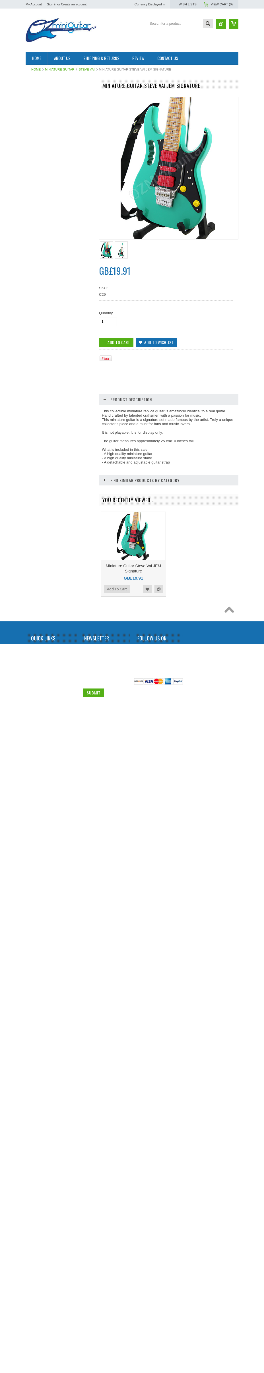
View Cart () (222, 4)
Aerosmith (36, 135)
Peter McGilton (40, 588)
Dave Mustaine (40, 299)
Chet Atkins (37, 270)
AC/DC (34, 125)
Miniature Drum (40, 106)
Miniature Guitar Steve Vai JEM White (59, 1268)
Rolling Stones (40, 665)
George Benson (41, 347)
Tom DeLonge (39, 771)
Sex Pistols (37, 675)
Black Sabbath (40, 202)
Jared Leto (37, 395)
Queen (34, 617)
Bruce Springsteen (43, 231)
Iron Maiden (38, 386)
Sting (32, 723)
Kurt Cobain (38, 482)
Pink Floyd (37, 597)
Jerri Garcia (37, 405)
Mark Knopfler (39, 501)
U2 (31, 781)
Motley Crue (38, 540)
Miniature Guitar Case (45, 810)
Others (34, 578)
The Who (36, 752)
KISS (32, 472)
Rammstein (37, 626)
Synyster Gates (40, 733)
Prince (33, 607)
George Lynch (39, 357)
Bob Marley (37, 212)
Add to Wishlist (75, 955)
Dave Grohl (37, 289)
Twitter (151, 1340)
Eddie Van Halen (41, 318)
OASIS (34, 569)
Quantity (106, 313)
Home (36, 69)
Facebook (141, 1340)
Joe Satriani (38, 424)
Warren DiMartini (41, 790)
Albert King (37, 144)
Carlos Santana (40, 260)
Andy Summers (40, 164)
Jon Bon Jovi (38, 443)
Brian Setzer (38, 222)
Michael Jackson (41, 520)
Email (88, 1360)
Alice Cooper (38, 154)
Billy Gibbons (39, 193)
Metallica (35, 511)
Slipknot (35, 684)
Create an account (73, 4)
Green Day (37, 366)
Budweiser (37, 251)
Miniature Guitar (59, 69)
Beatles (34, 183)
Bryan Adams (39, 241)
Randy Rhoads (40, 636)
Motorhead (37, 549)
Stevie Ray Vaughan (44, 713)
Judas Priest (38, 453)
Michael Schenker (42, 530)
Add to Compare (86, 955)
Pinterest (161, 1340)
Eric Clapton (38, 337)
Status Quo (37, 694)
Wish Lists (187, 4)
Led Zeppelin (38, 492)
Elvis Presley (38, 328)
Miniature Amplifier (43, 96)
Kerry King (37, 463)
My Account (34, 4)
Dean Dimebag (40, 309)
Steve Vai (86, 69)
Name (88, 1339)
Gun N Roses (39, 376)
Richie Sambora (41, 646)
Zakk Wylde (38, 800)
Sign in (52, 4)
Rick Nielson (38, 655)
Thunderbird (38, 761)
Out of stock (42, 955)
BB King (35, 173)
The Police (37, 742)
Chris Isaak (37, 280)
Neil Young (37, 559)
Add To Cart (42, 1123)
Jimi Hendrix (38, 414)
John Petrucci (39, 434)
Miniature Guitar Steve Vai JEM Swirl (59, 937)
